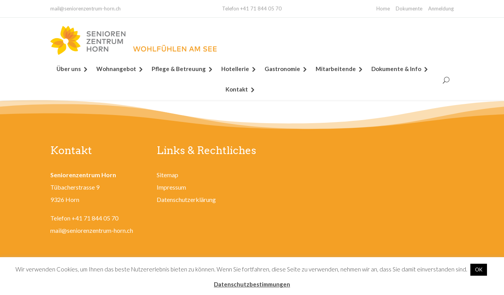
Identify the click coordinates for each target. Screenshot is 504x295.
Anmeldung (441, 8)
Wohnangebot (116, 68)
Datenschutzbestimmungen (252, 284)
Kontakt (237, 89)
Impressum (171, 187)
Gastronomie (282, 68)
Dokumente (409, 8)
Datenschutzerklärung (186, 199)
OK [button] (478, 269)
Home (383, 8)
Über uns (68, 68)
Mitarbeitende (336, 68)
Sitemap (167, 174)
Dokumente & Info (396, 68)
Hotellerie (235, 68)
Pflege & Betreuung (179, 68)
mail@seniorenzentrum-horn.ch (85, 8)
